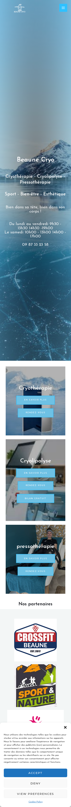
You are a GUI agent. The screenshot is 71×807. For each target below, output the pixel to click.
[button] (65, 727)
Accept (35, 773)
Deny (35, 783)
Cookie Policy (36, 802)
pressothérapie (36, 546)
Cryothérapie (35, 388)
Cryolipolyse (35, 461)
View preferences (35, 794)
